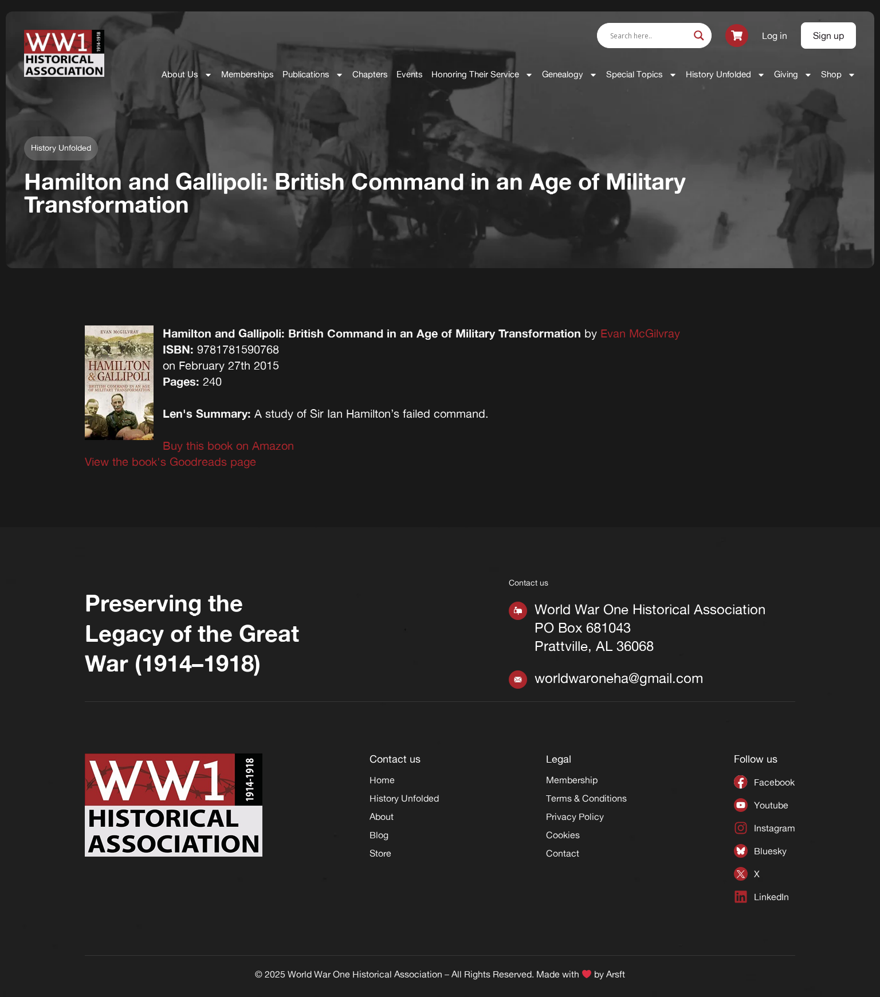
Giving (793, 75)
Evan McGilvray (640, 333)
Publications (313, 75)
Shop (838, 75)
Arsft (615, 974)
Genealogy (570, 75)
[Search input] (649, 36)
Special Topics (641, 75)
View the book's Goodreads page (170, 461)
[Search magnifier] (699, 36)
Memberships (247, 74)
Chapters (370, 74)
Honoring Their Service (482, 75)
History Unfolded (725, 75)
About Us (187, 75)
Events (409, 74)
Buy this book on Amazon (228, 445)
